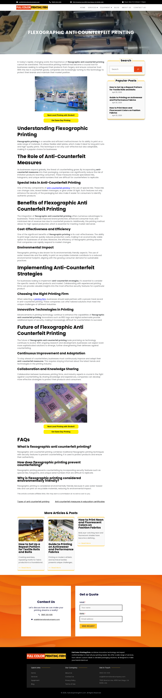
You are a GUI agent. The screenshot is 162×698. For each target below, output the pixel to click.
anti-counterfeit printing (58, 188)
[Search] (138, 69)
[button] (61, 115)
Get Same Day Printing (61, 120)
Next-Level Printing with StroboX (61, 115)
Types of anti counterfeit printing (33, 501)
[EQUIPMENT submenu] (111, 7)
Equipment (35, 680)
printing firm (40, 299)
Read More (26, 567)
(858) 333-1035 (57, 2)
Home (33, 673)
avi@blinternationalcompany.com (30, 2)
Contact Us (69, 677)
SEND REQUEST (79, 626)
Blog (32, 684)
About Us (68, 673)
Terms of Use (70, 684)
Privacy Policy (70, 680)
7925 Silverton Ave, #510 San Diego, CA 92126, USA (89, 2)
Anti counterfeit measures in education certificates (80, 501)
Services (34, 677)
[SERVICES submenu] (97, 7)
